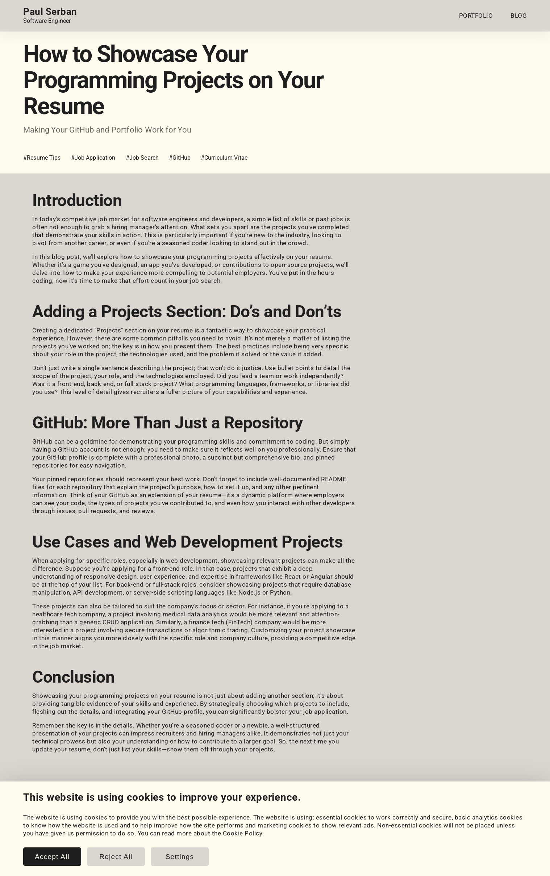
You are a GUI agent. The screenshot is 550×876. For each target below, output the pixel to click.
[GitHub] (48, 807)
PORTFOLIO (476, 15)
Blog (166, 826)
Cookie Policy (315, 834)
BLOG (519, 15)
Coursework (40, 842)
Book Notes (176, 850)
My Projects (40, 834)
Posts (168, 834)
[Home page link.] (50, 15)
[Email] (109, 807)
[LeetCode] (89, 807)
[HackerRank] (69, 807)
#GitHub (180, 157)
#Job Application (93, 157)
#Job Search (142, 157)
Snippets (172, 842)
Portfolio (36, 826)
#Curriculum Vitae (224, 157)
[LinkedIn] (28, 807)
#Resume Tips (42, 157)
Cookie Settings (318, 826)
